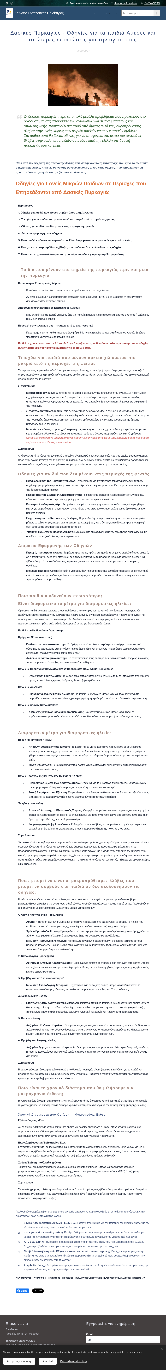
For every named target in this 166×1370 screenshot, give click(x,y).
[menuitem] (77, 13)
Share (22, 1290)
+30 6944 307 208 (152, 3)
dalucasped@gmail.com (125, 3)
